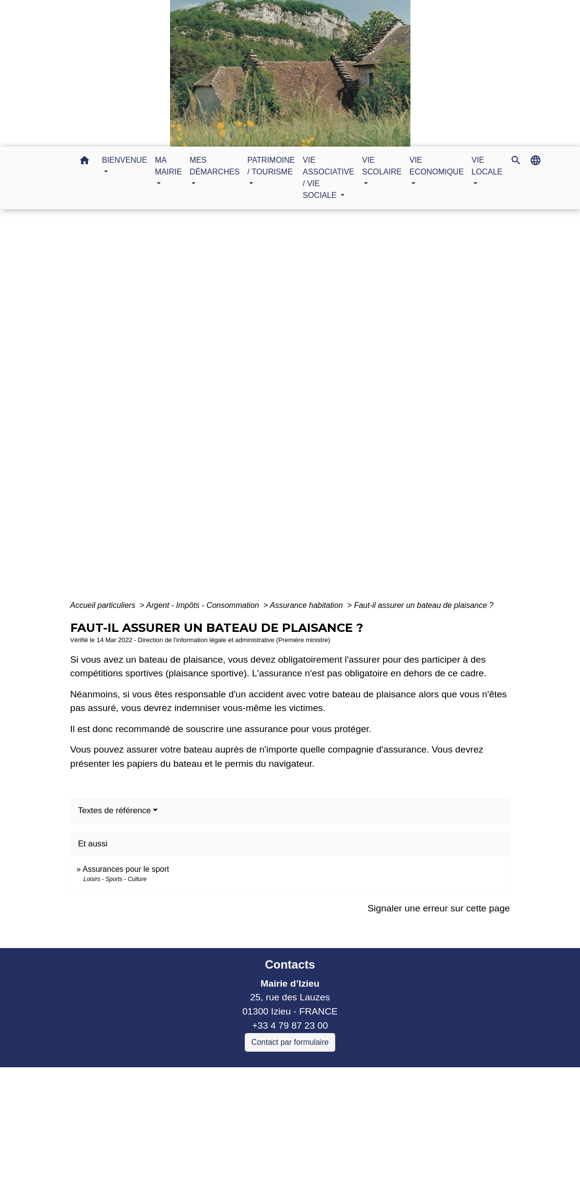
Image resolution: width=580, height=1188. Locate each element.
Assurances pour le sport (126, 869)
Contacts (290, 964)
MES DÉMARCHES (260, 410)
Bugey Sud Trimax (173, 1159)
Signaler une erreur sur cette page (438, 908)
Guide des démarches (355, 410)
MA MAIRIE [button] (168, 166)
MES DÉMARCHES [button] (214, 166)
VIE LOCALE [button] (487, 166)
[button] (84, 162)
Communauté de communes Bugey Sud (218, 1103)
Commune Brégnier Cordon (192, 1116)
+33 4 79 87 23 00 (290, 1025)
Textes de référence (114, 810)
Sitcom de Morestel (175, 1145)
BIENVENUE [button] (124, 160)
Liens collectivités (218, 1078)
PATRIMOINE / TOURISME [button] (271, 166)
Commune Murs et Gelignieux (197, 1130)
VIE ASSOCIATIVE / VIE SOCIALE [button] (329, 177)
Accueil (196, 410)
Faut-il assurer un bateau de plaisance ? (424, 605)
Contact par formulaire (289, 1042)
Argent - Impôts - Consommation (203, 605)
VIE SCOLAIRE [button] (382, 166)
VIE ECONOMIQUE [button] (436, 166)
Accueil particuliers (104, 605)
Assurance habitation (307, 605)
